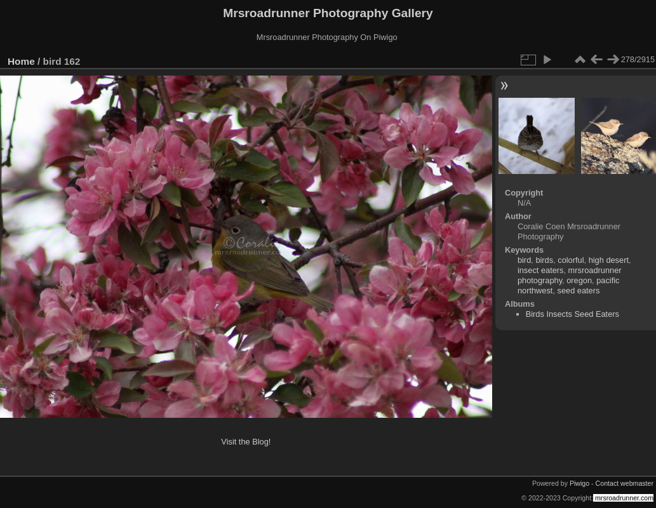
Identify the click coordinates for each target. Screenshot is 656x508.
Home (21, 61)
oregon (579, 280)
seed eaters (579, 290)
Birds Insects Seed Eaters (572, 314)
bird (524, 260)
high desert (609, 260)
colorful (571, 260)
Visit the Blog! (246, 441)
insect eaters (541, 270)
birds (544, 260)
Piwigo (579, 483)
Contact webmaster (624, 483)
